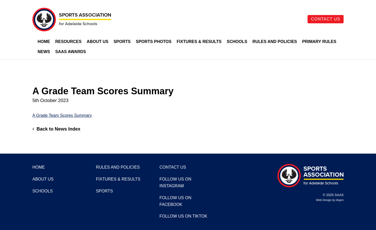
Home (44, 41)
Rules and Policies (274, 41)
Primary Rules (319, 41)
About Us (97, 41)
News (44, 51)
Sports (122, 41)
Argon (340, 200)
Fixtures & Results (199, 41)
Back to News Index (56, 129)
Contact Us (325, 19)
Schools (237, 41)
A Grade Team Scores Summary (62, 115)
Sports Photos (154, 41)
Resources (68, 41)
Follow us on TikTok (183, 216)
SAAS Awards (70, 51)
